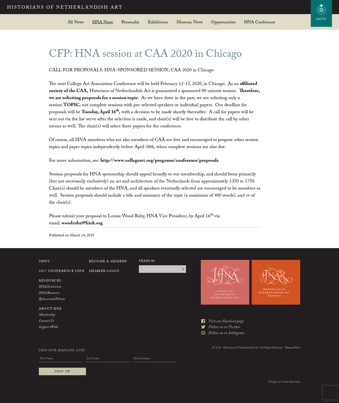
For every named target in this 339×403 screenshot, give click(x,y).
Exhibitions (158, 22)
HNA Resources (49, 293)
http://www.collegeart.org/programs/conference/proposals (159, 161)
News (44, 261)
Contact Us (46, 321)
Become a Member (108, 261)
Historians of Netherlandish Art (65, 8)
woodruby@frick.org (82, 224)
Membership (47, 315)
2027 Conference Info (62, 271)
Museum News (189, 22)
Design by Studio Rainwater (284, 382)
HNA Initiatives (50, 287)
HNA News (102, 22)
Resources (50, 281)
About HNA (50, 309)
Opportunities (223, 22)
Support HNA (48, 327)
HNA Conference (259, 22)
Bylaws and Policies (52, 299)
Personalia (130, 22)
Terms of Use (292, 348)
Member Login (104, 271)
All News (76, 22)
